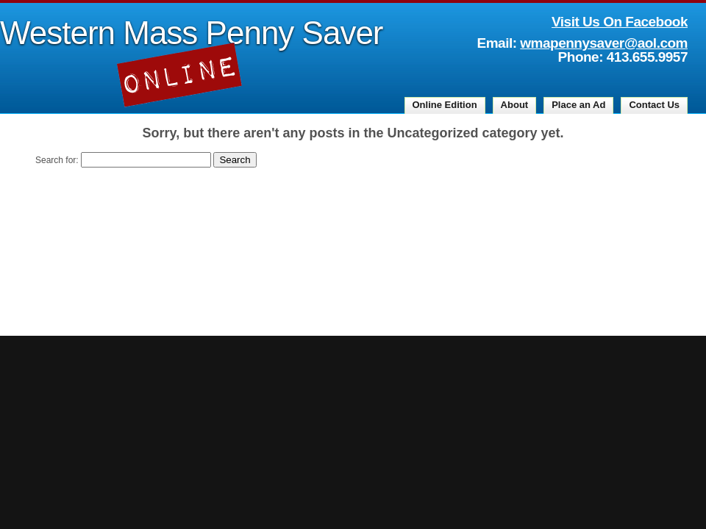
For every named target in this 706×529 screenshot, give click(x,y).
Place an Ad (578, 104)
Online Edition (445, 104)
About (515, 104)
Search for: (57, 160)
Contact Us (654, 104)
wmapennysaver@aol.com (604, 43)
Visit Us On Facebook (620, 22)
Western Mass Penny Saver (191, 33)
